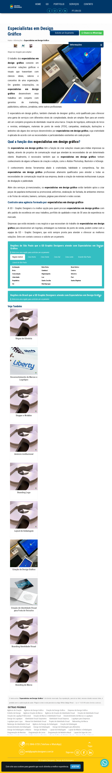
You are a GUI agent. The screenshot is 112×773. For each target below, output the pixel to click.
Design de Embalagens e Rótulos (19, 730)
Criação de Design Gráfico (23, 569)
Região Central (17, 257)
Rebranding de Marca (80, 721)
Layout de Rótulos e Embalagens (80, 730)
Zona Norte (32, 257)
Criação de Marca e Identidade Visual (47, 716)
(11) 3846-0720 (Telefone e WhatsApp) (40, 744)
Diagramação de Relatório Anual (59, 733)
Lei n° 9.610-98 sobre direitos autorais (88, 703)
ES (80, 11)
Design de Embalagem (42, 727)
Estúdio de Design (14, 713)
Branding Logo (23, 492)
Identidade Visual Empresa (59, 719)
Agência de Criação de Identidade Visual (60, 713)
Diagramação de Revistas (16, 733)
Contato (88, 4)
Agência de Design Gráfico (33, 710)
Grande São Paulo (84, 257)
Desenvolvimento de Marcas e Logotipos (78, 716)
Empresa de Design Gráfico (78, 710)
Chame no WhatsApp (92, 33)
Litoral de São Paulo (19, 263)
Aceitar (75, 766)
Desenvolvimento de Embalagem (19, 727)
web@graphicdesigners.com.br (36, 751)
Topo (90, 744)
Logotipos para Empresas (81, 719)
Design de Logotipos (14, 719)
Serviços (74, 4)
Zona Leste (69, 257)
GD (47, 4)
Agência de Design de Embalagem (45, 724)
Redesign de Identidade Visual (18, 724)
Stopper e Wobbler (24, 415)
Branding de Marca (23, 685)
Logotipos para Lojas (15, 721)
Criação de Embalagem (68, 724)
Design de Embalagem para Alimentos (66, 727)
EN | (76, 11)
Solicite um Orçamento (64, 33)
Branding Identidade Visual (24, 646)
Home (38, 4)
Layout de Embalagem (24, 531)
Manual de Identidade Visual (35, 721)
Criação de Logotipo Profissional (19, 716)
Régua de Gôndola (24, 338)
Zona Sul (57, 257)
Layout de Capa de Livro (82, 733)
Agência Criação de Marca (32, 713)
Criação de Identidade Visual (88, 713)
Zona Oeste (45, 257)
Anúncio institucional (23, 454)
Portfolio (59, 4)
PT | (73, 11)
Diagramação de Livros (37, 733)
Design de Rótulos (40, 730)
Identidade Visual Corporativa (36, 719)
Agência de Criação (14, 710)
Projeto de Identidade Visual (59, 721)
